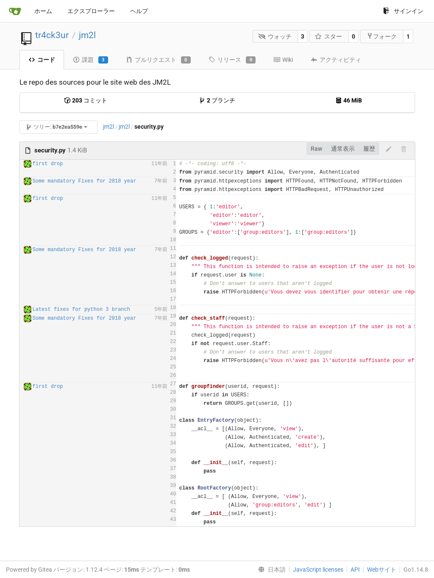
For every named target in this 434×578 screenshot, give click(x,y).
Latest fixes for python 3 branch (81, 310)
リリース (232, 60)
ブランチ (217, 100)
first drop (48, 164)
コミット (85, 100)
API (355, 569)
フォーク (382, 36)
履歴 (369, 148)
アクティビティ (336, 59)
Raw (317, 148)
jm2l (87, 35)
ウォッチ (275, 36)
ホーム (43, 11)
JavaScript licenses (318, 569)
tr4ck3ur (52, 35)
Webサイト (381, 569)
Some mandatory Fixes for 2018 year (84, 181)
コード (41, 59)
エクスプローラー (91, 11)
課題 (90, 60)
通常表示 (343, 148)
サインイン (403, 11)
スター (328, 36)
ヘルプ (139, 11)
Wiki (283, 59)
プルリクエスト (158, 60)
